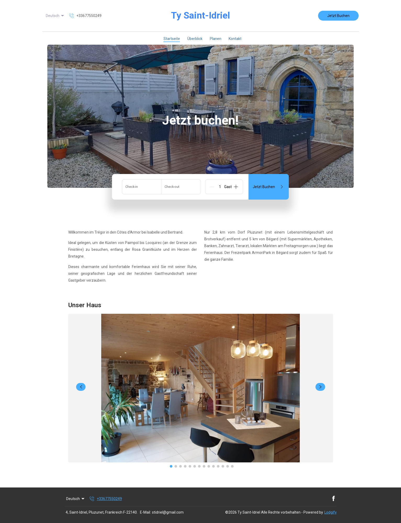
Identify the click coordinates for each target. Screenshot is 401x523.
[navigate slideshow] (81, 387)
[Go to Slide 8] (204, 466)
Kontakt (235, 39)
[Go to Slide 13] (227, 466)
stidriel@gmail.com (168, 512)
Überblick (194, 39)
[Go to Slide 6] (194, 466)
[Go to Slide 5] (190, 466)
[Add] (236, 187)
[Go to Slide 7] (199, 466)
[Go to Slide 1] (171, 466)
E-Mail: (145, 512)
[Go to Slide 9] (208, 466)
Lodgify (330, 512)
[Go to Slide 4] (185, 466)
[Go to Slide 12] (223, 466)
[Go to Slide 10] (213, 466)
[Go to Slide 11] (218, 466)
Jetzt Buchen (338, 16)
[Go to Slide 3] (180, 466)
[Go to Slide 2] (175, 466)
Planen (215, 39)
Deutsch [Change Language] (55, 15)
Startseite (171, 39)
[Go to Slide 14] (232, 466)
